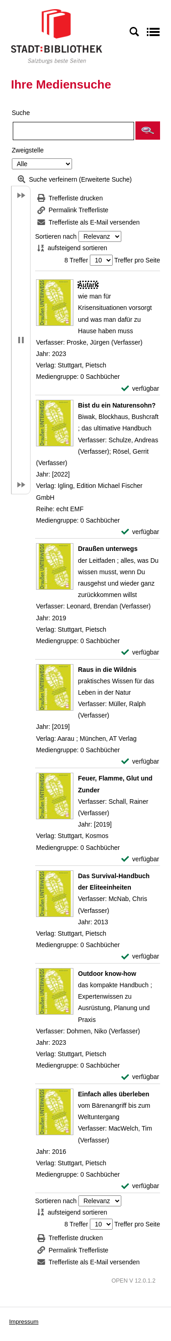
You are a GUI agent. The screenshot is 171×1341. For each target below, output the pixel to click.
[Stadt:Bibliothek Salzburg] (56, 36)
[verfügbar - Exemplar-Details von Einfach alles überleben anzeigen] (140, 1186)
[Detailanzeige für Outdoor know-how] (107, 973)
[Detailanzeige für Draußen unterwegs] (108, 548)
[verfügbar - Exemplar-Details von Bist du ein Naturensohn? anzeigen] (140, 532)
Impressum (23, 1321)
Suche (21, 112)
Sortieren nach (56, 236)
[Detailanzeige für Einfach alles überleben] (113, 1094)
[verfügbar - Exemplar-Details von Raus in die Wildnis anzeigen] (140, 761)
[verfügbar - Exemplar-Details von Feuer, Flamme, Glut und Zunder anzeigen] (140, 859)
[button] (147, 130)
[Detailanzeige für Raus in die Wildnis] (107, 669)
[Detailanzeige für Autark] (88, 284)
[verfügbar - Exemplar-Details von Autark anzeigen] (140, 388)
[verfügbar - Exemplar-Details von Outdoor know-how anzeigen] (140, 1077)
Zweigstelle (28, 150)
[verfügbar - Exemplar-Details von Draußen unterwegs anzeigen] (140, 652)
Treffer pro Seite (137, 260)
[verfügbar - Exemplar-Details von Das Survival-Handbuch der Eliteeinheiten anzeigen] (140, 956)
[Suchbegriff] (73, 131)
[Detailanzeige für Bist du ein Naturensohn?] (116, 405)
